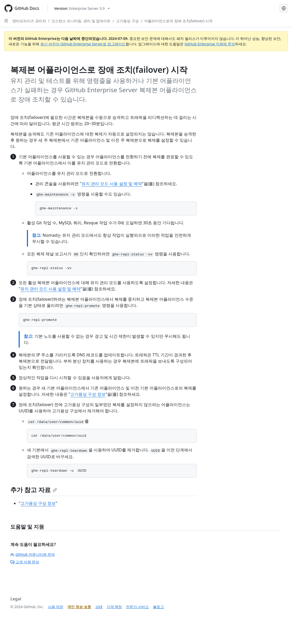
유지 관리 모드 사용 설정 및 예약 (112, 183)
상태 (99, 606)
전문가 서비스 (137, 606)
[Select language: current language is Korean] (284, 8)
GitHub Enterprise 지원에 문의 (210, 43)
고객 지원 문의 (24, 561)
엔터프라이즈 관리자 (29, 20)
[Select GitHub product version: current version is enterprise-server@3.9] (82, 8)
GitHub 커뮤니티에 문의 (32, 554)
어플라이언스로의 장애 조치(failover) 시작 (178, 20)
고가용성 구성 (127, 20)
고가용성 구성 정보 (87, 394)
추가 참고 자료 (33, 489)
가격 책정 (114, 606)
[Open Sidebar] (6, 21)
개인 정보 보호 (79, 606)
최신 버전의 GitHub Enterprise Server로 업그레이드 (83, 43)
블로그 (158, 606)
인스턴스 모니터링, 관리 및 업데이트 (81, 20)
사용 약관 (55, 606)
